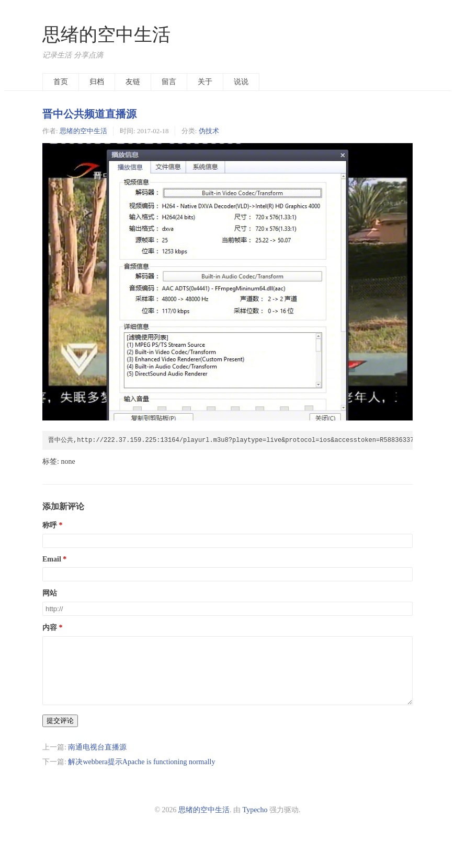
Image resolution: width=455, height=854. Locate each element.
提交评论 (60, 733)
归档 (96, 82)
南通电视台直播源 (97, 760)
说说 (241, 82)
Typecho (255, 822)
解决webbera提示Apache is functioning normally (141, 774)
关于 (205, 82)
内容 (49, 627)
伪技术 (209, 131)
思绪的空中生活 (106, 35)
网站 (49, 593)
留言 (169, 82)
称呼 (49, 525)
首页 (60, 82)
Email (51, 559)
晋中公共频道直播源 (89, 114)
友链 (133, 82)
